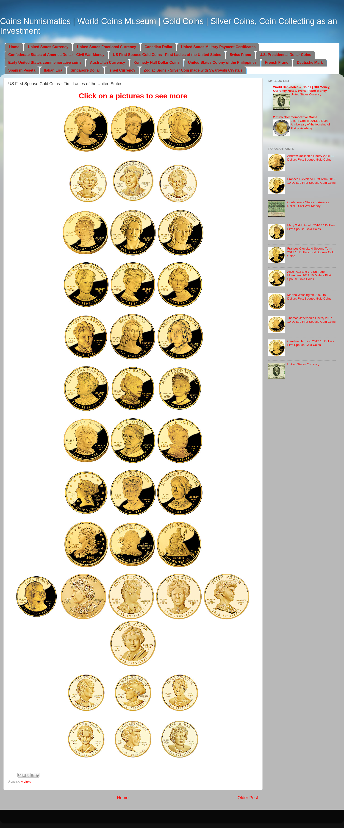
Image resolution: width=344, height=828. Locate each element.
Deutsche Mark (310, 62)
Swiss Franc (240, 55)
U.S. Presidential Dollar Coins (285, 55)
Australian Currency (107, 62)
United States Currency (48, 47)
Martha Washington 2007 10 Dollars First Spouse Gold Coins (309, 296)
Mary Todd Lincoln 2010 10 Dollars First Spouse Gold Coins (311, 227)
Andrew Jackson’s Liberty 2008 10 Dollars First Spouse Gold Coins (310, 157)
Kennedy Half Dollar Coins (156, 62)
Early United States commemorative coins (44, 62)
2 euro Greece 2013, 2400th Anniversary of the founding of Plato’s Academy (310, 124)
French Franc (276, 62)
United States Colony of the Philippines (222, 62)
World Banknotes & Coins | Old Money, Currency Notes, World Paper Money (301, 88)
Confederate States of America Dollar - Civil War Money (56, 55)
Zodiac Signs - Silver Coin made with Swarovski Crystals (193, 70)
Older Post (248, 797)
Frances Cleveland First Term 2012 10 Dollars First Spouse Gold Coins (311, 180)
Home (14, 47)
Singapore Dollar (85, 70)
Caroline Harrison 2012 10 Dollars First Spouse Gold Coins (310, 343)
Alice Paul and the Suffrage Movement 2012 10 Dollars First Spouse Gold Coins (309, 275)
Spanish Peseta (21, 70)
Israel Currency (121, 70)
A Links (26, 781)
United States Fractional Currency (106, 47)
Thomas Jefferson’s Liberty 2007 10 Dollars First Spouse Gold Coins (311, 319)
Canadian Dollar (158, 47)
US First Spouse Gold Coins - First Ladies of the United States (167, 55)
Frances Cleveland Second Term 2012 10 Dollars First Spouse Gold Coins (310, 252)
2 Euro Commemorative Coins (295, 117)
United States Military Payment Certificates (218, 47)
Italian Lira (53, 70)
